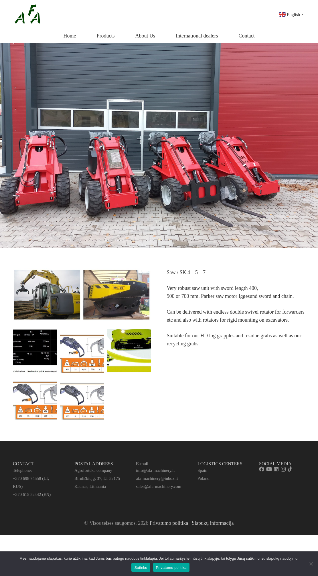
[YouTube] (269, 469)
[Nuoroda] (28, 14)
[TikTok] (290, 469)
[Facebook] (261, 469)
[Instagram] (283, 469)
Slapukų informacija (213, 523)
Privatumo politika (169, 523)
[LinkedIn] (276, 469)
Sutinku (140, 567)
